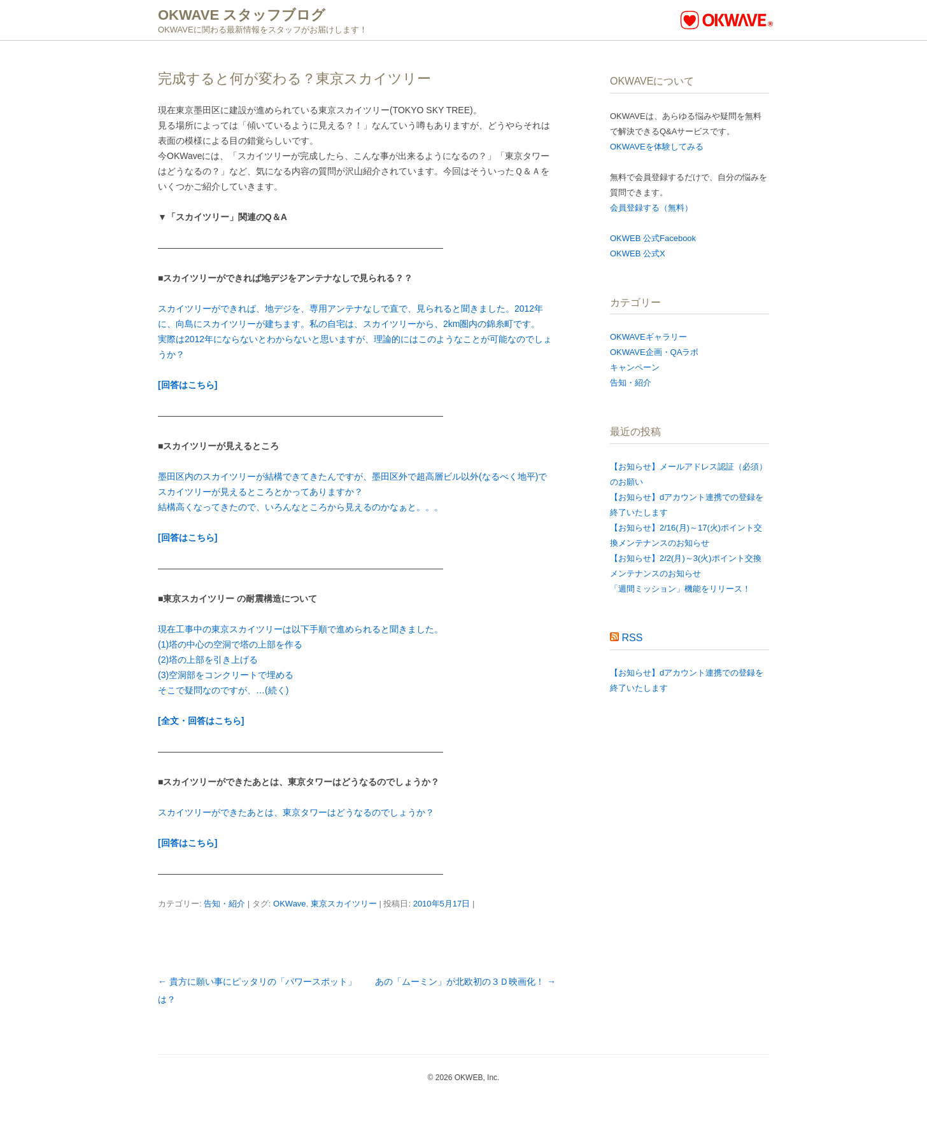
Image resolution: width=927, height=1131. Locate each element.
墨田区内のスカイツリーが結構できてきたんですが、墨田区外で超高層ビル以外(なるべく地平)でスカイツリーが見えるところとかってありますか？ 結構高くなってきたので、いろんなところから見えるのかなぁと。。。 (352, 491)
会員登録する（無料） (651, 207)
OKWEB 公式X (637, 253)
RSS (631, 637)
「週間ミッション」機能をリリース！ (680, 588)
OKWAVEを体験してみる (657, 146)
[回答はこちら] (187, 385)
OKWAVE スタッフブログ (241, 15)
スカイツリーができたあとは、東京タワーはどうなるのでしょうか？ (296, 812)
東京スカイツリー (344, 903)
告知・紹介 (224, 903)
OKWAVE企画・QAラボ (654, 352)
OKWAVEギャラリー (648, 337)
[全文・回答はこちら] (201, 721)
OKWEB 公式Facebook (653, 238)
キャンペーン (635, 367)
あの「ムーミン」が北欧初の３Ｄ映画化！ (465, 981)
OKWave (289, 903)
